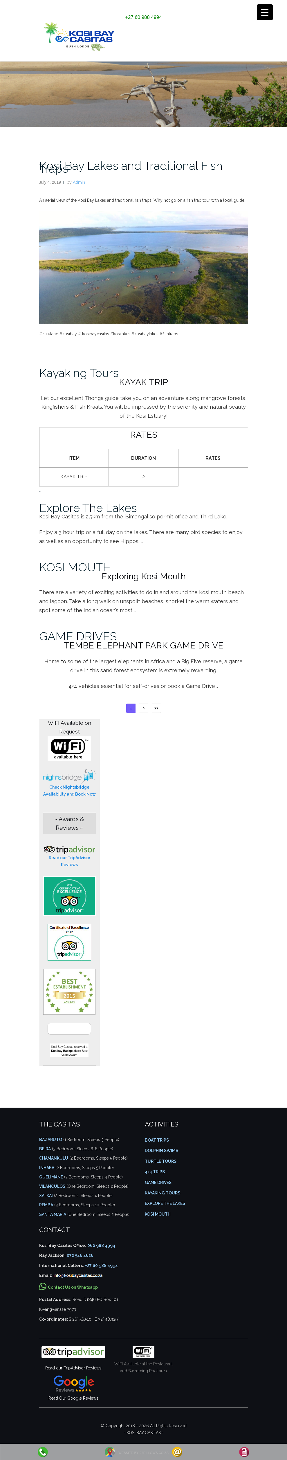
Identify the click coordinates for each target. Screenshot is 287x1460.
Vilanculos (52, 1186)
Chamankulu (53, 1158)
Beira (45, 1149)
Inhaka (46, 1167)
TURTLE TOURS (160, 1161)
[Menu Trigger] (265, 12)
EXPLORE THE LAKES (165, 1203)
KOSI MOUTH (75, 567)
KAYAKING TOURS (162, 1193)
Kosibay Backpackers (66, 1050)
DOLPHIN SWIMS (161, 1150)
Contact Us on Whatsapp (73, 1287)
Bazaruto (50, 1139)
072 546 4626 (80, 1255)
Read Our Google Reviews (73, 1398)
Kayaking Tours (79, 373)
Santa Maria (52, 1214)
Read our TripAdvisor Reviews (73, 1368)
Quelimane (51, 1177)
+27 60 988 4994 (101, 1265)
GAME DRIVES (78, 636)
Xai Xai (46, 1195)
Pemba (46, 1205)
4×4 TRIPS (155, 1171)
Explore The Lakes (88, 508)
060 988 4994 (101, 1245)
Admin (79, 182)
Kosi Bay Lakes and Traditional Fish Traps (131, 167)
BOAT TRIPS (157, 1140)
